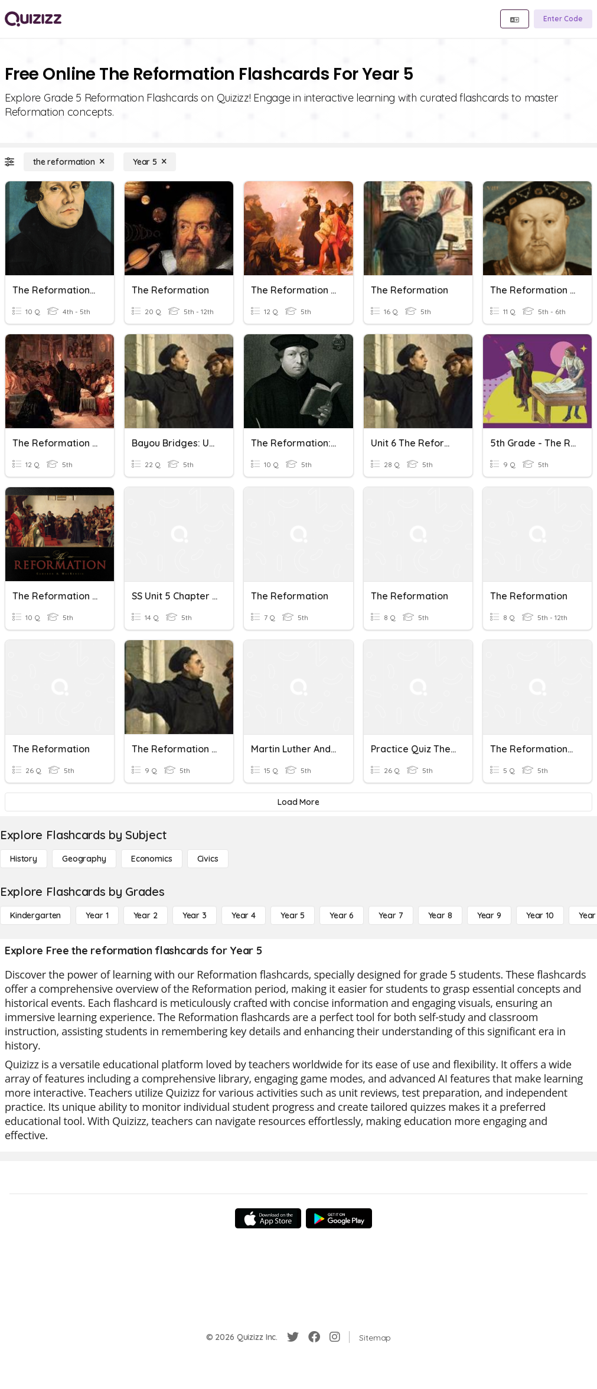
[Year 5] (149, 161)
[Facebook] (314, 1337)
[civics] (208, 858)
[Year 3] (194, 915)
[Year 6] (341, 915)
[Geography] (84, 858)
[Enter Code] (563, 18)
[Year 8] (440, 915)
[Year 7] (390, 915)
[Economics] (151, 858)
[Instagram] (335, 1337)
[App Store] (268, 1218)
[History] (23, 858)
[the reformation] (69, 161)
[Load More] (298, 802)
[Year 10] (540, 915)
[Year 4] (243, 915)
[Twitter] (293, 1337)
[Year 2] (145, 915)
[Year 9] (489, 915)
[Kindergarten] (35, 915)
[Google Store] (339, 1218)
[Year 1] (97, 915)
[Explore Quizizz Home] (33, 19)
